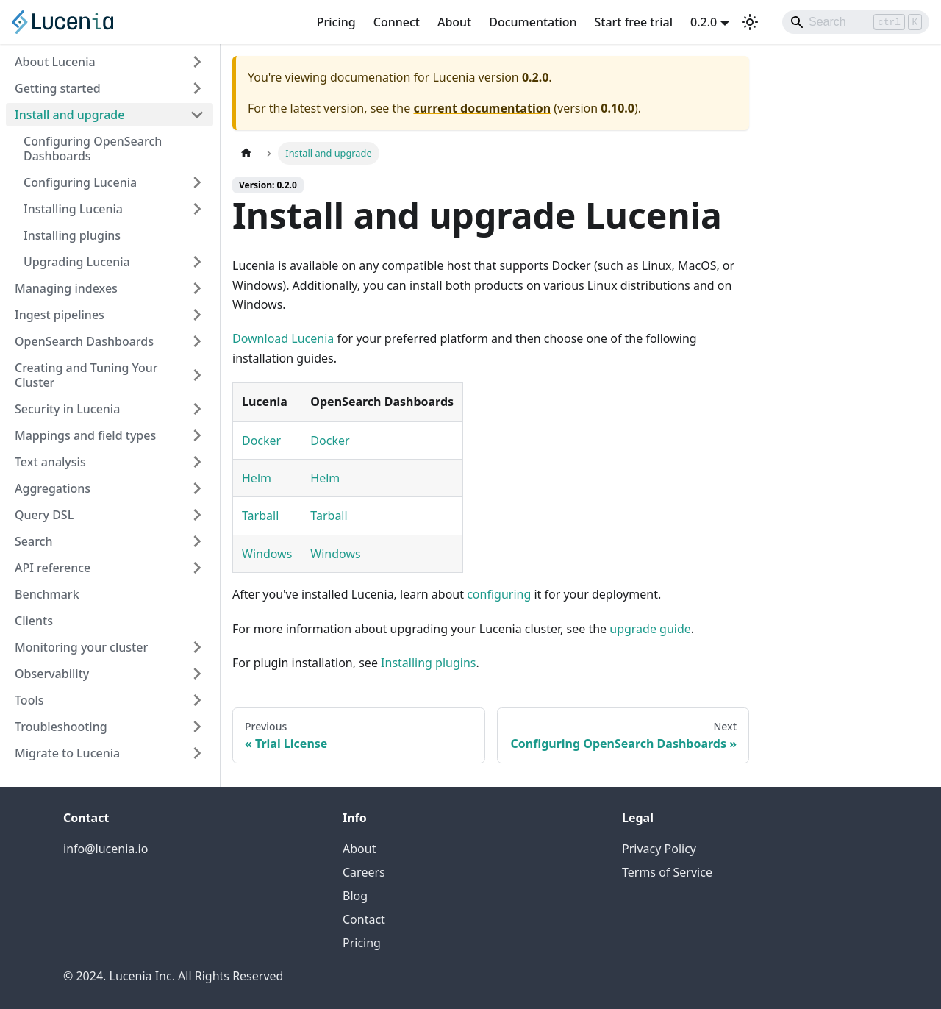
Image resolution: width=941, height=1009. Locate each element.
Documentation (532, 22)
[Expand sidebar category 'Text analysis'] (197, 462)
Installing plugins (428, 663)
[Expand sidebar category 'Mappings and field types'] (197, 435)
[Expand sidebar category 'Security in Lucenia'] (197, 409)
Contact (364, 919)
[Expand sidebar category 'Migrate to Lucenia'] (197, 753)
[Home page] (246, 153)
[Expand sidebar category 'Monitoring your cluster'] (197, 647)
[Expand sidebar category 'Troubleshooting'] (197, 726)
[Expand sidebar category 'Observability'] (197, 673)
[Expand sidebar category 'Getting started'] (197, 88)
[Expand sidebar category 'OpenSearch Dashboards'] (197, 341)
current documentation (482, 108)
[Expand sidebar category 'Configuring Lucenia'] (197, 182)
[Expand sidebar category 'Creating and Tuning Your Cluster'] (197, 375)
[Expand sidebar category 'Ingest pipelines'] (197, 315)
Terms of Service (667, 872)
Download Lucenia (283, 338)
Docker (261, 440)
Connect (396, 22)
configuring (499, 594)
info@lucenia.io (105, 849)
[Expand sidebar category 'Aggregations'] (197, 488)
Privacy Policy (659, 849)
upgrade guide (650, 629)
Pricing (336, 22)
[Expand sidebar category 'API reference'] (197, 568)
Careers (364, 872)
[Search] (855, 22)
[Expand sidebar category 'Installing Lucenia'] (197, 209)
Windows (267, 554)
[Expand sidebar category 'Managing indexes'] (197, 288)
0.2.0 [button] (703, 22)
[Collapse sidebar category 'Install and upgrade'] (197, 114)
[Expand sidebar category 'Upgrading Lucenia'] (197, 262)
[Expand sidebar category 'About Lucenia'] (197, 62)
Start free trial (634, 22)
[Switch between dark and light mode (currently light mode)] (750, 22)
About (454, 22)
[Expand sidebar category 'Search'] (197, 541)
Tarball (260, 515)
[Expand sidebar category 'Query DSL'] (197, 515)
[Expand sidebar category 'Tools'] (197, 700)
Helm (256, 478)
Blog (355, 896)
